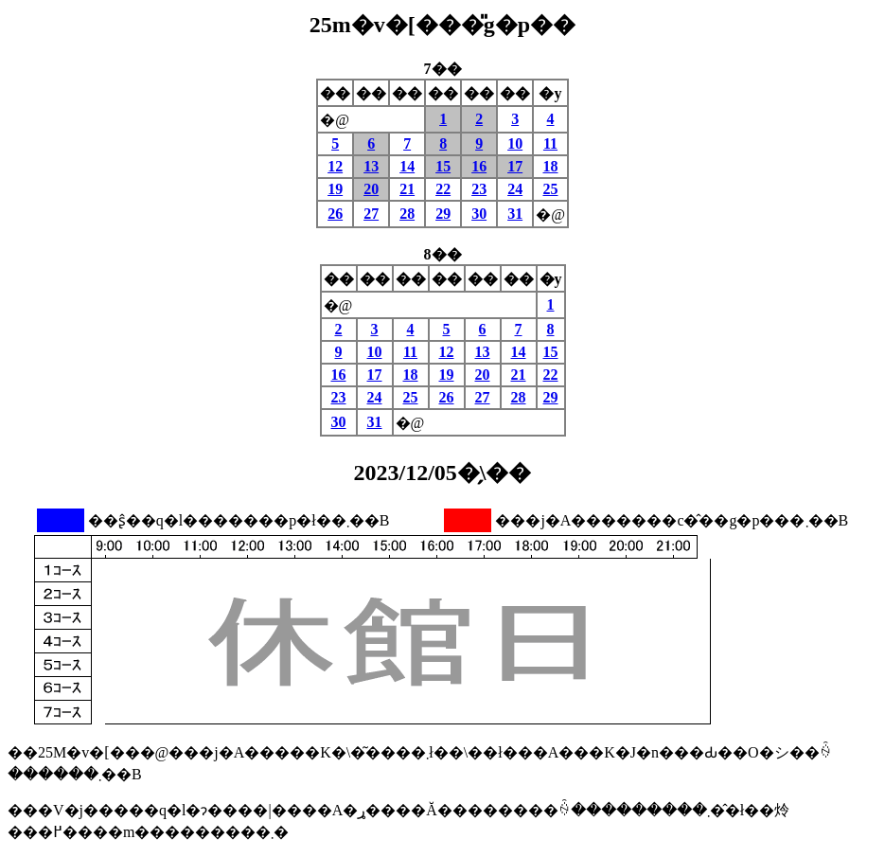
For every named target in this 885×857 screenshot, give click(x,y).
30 (479, 213)
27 (371, 213)
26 (335, 213)
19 (335, 189)
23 (479, 189)
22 (443, 189)
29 (443, 213)
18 (550, 166)
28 (407, 213)
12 (335, 166)
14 (407, 166)
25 (550, 189)
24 (514, 189)
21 (407, 189)
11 (550, 143)
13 (371, 166)
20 (371, 189)
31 (514, 213)
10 (514, 143)
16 (479, 166)
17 (514, 166)
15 (443, 166)
